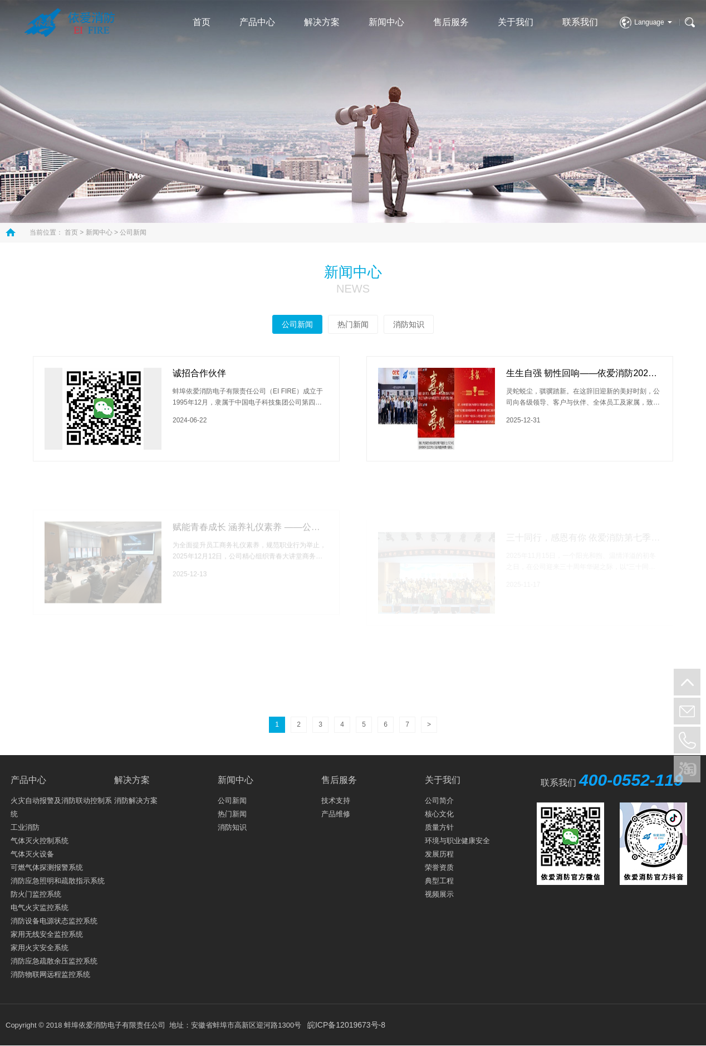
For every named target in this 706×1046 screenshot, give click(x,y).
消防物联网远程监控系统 (50, 974)
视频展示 (439, 894)
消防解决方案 (136, 800)
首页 (201, 22)
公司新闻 (133, 232)
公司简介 (439, 800)
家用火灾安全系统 (39, 947)
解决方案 (322, 22)
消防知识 (408, 324)
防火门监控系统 (36, 894)
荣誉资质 (439, 867)
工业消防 (25, 827)
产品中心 (257, 22)
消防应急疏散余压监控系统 (54, 961)
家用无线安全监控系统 (47, 934)
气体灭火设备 (32, 854)
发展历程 (439, 854)
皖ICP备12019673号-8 (346, 1024)
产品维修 (335, 814)
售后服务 (451, 22)
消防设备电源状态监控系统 (54, 921)
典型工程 (439, 881)
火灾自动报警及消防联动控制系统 (61, 807)
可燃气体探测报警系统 (47, 867)
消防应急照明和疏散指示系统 (58, 881)
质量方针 (439, 827)
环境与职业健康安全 (457, 840)
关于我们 (515, 22)
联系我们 (580, 22)
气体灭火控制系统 (39, 840)
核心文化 (439, 814)
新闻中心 (386, 22)
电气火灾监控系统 (39, 907)
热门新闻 (353, 324)
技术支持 (335, 800)
